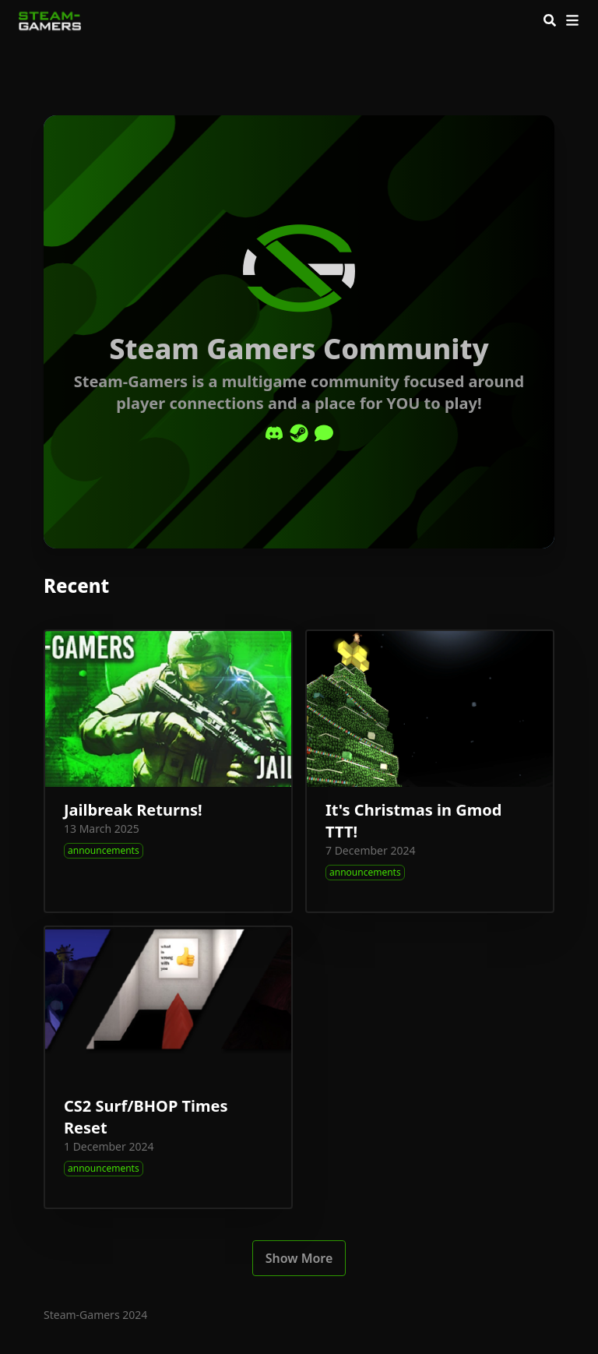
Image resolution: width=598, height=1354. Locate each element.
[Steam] (299, 433)
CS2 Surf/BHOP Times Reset (146, 1116)
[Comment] (323, 433)
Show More (299, 1258)
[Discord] (274, 433)
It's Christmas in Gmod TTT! (413, 820)
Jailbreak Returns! (133, 809)
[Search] (549, 20)
